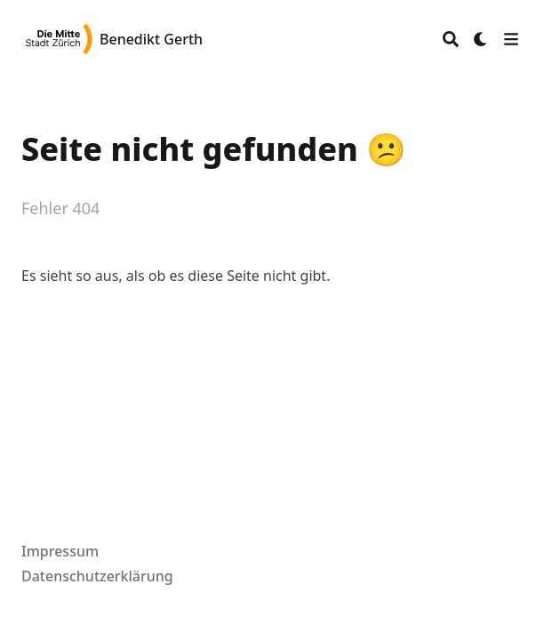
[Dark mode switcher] (481, 39)
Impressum (60, 551)
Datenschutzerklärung (97, 576)
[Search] (451, 39)
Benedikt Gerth (151, 39)
